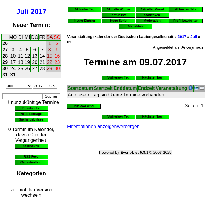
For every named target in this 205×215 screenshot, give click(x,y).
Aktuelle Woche (118, 9)
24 (13, 68)
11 (20, 56)
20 (34, 62)
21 (42, 62)
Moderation (152, 20)
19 (27, 62)
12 (27, 56)
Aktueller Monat (152, 9)
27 (5, 49)
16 (57, 56)
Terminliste (118, 15)
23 (57, 62)
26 (5, 43)
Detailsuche (31, 108)
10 (13, 56)
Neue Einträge (31, 114)
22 (49, 62)
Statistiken (31, 146)
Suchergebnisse (31, 119)
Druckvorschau (84, 106)
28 (5, 56)
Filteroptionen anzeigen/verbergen (103, 126)
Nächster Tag (152, 77)
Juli (22, 11)
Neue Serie (118, 20)
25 (20, 68)
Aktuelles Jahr (185, 9)
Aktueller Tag (84, 9)
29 (5, 62)
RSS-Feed (31, 156)
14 (42, 56)
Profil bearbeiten (185, 20)
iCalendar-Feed (31, 162)
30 (5, 68)
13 (34, 56)
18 (20, 62)
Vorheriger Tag (118, 77)
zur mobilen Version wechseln (31, 192)
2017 (38, 11)
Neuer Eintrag (84, 20)
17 (13, 62)
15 (49, 56)
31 (5, 74)
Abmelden (135, 26)
